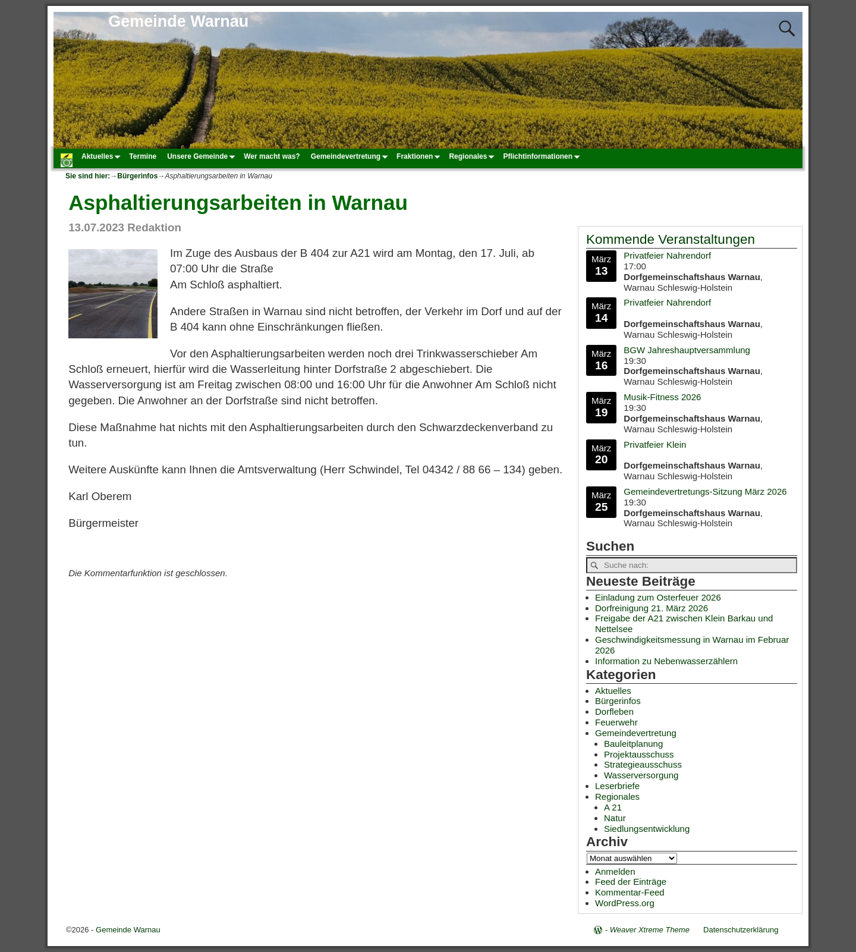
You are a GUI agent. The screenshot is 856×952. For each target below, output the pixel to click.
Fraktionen (419, 156)
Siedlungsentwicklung (647, 829)
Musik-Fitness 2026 (662, 397)
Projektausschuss (639, 754)
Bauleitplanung (633, 744)
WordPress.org (624, 903)
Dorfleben (614, 711)
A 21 (613, 807)
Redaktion (154, 227)
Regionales (473, 156)
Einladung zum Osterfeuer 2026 (658, 597)
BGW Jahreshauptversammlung (687, 349)
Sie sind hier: (87, 176)
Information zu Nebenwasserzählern (666, 661)
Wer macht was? (272, 156)
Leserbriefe (617, 786)
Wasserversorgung (641, 775)
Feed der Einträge (630, 881)
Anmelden (615, 871)
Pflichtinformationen (543, 156)
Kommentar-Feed (630, 892)
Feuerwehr (616, 722)
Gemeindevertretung (351, 156)
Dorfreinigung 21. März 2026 (651, 608)
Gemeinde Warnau (178, 21)
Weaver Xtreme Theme (650, 929)
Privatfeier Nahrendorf (667, 255)
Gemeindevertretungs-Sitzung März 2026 (705, 491)
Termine (142, 156)
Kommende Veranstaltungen (670, 239)
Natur (615, 818)
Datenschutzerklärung (740, 929)
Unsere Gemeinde (202, 156)
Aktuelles (102, 156)
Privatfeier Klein (655, 444)
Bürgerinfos (137, 176)
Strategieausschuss (643, 764)
